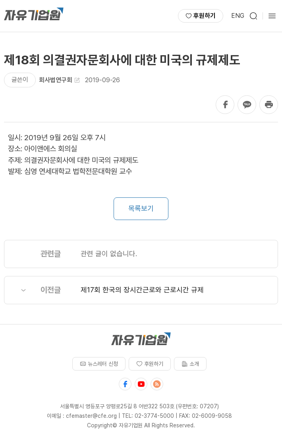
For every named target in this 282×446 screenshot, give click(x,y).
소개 (190, 364)
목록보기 (141, 208)
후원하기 (200, 15)
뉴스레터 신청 (99, 364)
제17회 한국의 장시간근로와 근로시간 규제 (142, 290)
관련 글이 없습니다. (109, 253)
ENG (237, 15)
